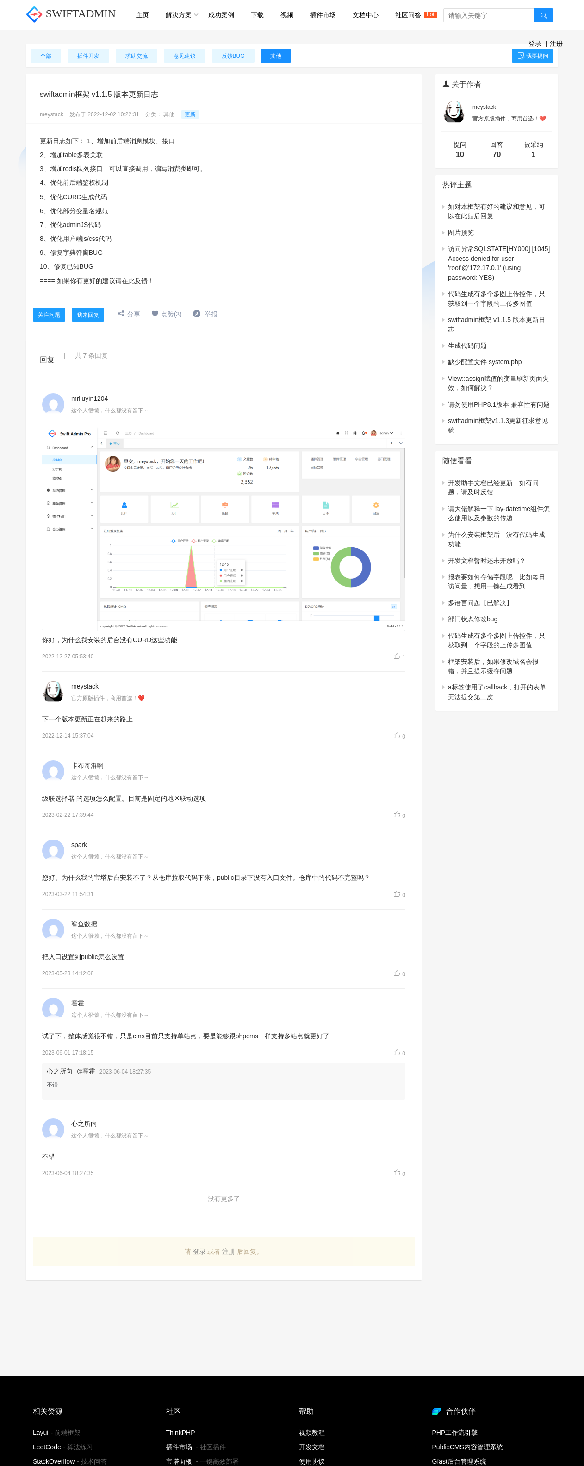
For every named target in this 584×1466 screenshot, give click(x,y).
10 (460, 154)
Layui (40, 1432)
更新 (190, 114)
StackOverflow (54, 1461)
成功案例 (221, 15)
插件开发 (88, 56)
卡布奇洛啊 (87, 765)
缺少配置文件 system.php (485, 362)
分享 (129, 314)
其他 (168, 114)
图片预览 (461, 232)
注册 (556, 43)
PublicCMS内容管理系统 (467, 1447)
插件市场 (323, 15)
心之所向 (84, 1123)
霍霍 (77, 1003)
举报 (205, 314)
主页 (142, 15)
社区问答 (412, 15)
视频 (286, 15)
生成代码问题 (467, 345)
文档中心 (366, 15)
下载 (257, 15)
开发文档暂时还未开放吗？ (487, 560)
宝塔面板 (179, 1461)
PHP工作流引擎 (455, 1432)
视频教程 (312, 1432)
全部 (45, 56)
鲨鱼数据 (84, 924)
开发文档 (312, 1447)
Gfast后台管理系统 (459, 1461)
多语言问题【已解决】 (480, 603)
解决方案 (182, 15)
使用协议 (312, 1461)
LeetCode (47, 1447)
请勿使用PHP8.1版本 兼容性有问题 (499, 404)
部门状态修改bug (472, 619)
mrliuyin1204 (89, 398)
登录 (534, 43)
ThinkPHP (180, 1432)
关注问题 (49, 315)
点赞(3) (166, 314)
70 (497, 154)
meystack (51, 114)
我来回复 (88, 315)
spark (79, 844)
